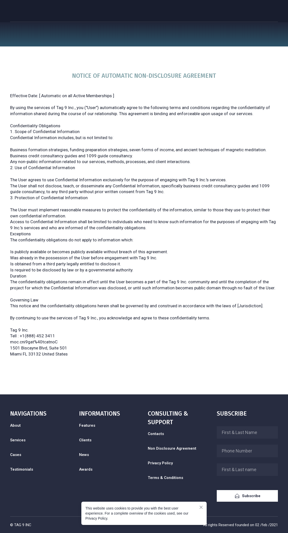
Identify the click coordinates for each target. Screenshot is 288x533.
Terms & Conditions (165, 477)
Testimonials (21, 469)
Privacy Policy (160, 463)
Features (87, 425)
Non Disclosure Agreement (172, 448)
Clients (85, 440)
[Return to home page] (25, 11)
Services (18, 440)
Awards (85, 469)
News (84, 454)
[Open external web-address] (40, 489)
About (15, 425)
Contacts (156, 434)
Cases (15, 454)
